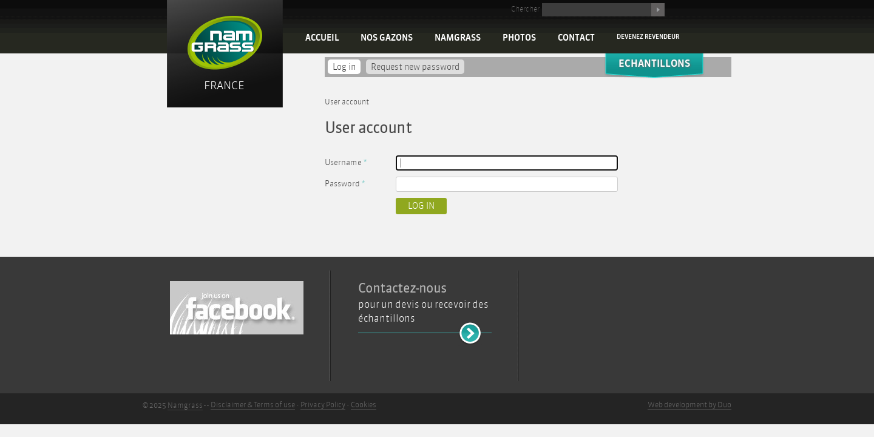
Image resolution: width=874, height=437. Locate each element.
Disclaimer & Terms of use (253, 405)
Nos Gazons (387, 38)
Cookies (363, 405)
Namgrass (458, 38)
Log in (347, 67)
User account (347, 102)
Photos (519, 38)
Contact (576, 38)
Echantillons (654, 63)
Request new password (415, 67)
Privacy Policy (322, 405)
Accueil (322, 38)
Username (346, 162)
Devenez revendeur (648, 37)
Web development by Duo (689, 405)
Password (345, 183)
